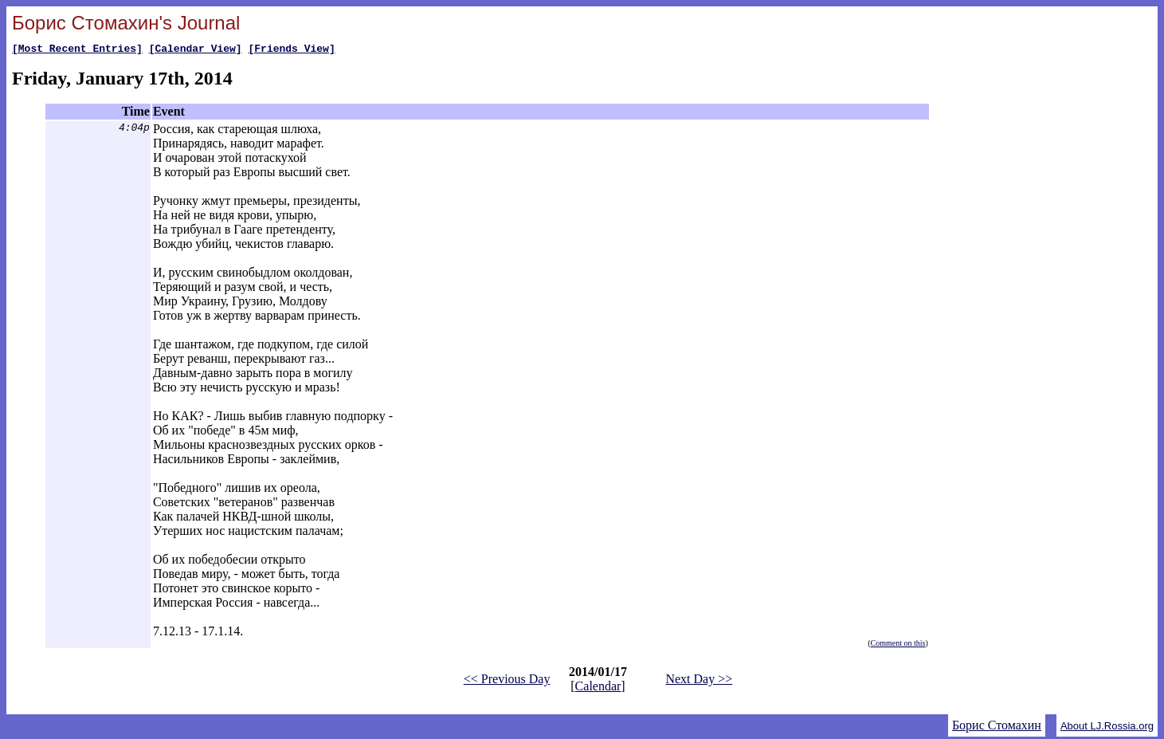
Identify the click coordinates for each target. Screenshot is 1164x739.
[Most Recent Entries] (77, 50)
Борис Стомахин (996, 727)
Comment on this (898, 645)
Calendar (598, 688)
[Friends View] (291, 50)
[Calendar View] (195, 50)
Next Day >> (698, 681)
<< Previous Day (507, 681)
